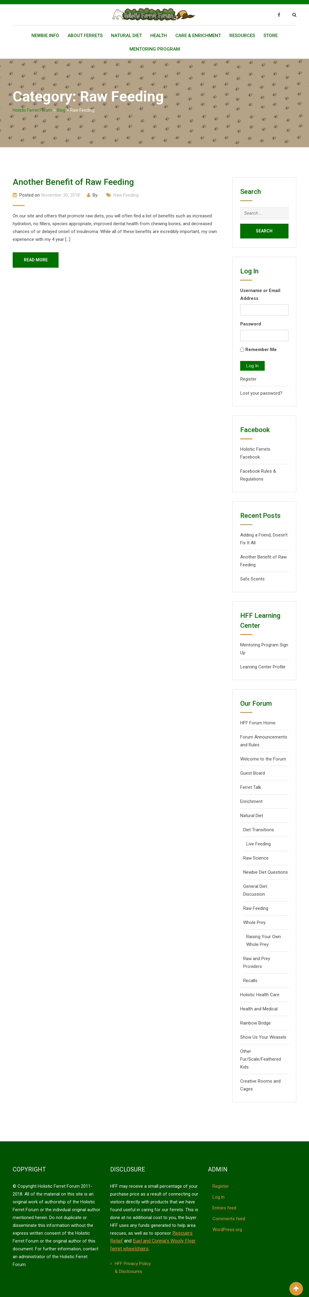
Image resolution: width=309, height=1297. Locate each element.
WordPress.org (227, 1229)
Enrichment (251, 801)
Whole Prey (254, 922)
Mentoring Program (154, 49)
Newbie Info (45, 35)
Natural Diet (126, 35)
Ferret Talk (250, 787)
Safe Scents (252, 579)
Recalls (250, 980)
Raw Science (256, 858)
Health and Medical (259, 1009)
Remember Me (261, 349)
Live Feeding (258, 844)
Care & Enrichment (198, 35)
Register (248, 379)
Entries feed (224, 1208)
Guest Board (252, 773)
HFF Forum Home (258, 723)
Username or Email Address (260, 294)
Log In (252, 366)
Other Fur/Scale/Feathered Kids (260, 1059)
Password (250, 324)
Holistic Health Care (259, 994)
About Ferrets (85, 35)
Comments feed (228, 1218)
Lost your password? (261, 393)
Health (158, 35)
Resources (242, 35)
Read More (37, 260)
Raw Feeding (126, 195)
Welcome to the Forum (263, 759)
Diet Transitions (258, 829)
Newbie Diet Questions (265, 872)
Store (270, 35)
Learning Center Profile (262, 667)
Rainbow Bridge (255, 1023)
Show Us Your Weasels (263, 1037)
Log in (218, 1197)
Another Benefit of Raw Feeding (73, 182)
